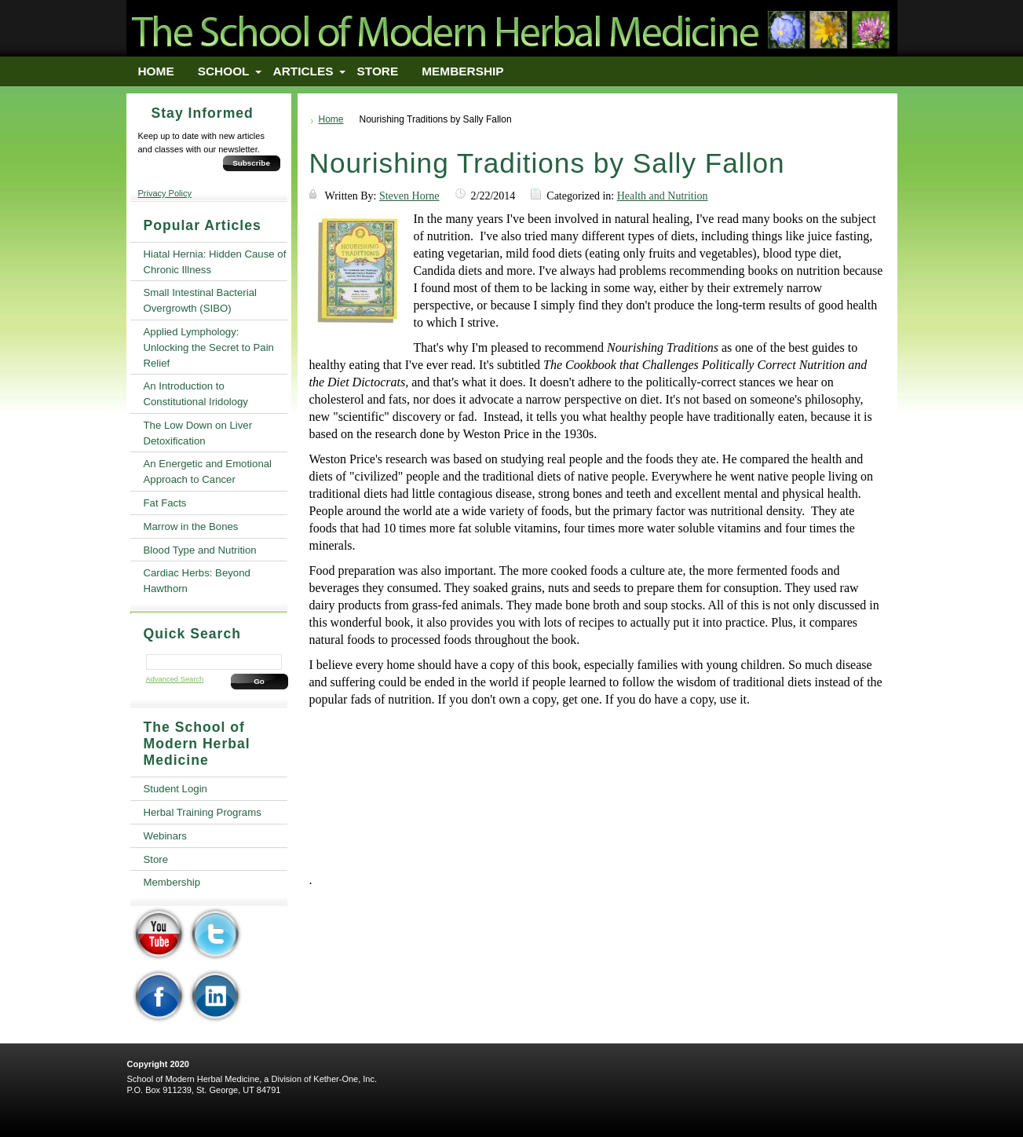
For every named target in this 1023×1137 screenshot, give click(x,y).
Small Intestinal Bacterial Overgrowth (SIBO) (200, 300)
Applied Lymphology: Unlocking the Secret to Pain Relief (209, 347)
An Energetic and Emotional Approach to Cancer (208, 471)
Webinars (165, 836)
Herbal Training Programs (202, 812)
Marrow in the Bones (191, 526)
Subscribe (251, 163)
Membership (462, 71)
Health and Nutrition (662, 196)
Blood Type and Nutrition (200, 550)
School (224, 71)
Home (156, 71)
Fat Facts (165, 503)
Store (378, 71)
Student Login (175, 789)
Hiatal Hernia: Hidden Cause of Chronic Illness (215, 262)
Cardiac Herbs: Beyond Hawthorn (197, 580)
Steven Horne (409, 196)
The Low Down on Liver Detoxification (198, 433)
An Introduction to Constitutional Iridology (196, 394)
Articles (303, 71)
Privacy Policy (165, 193)
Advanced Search (175, 679)
